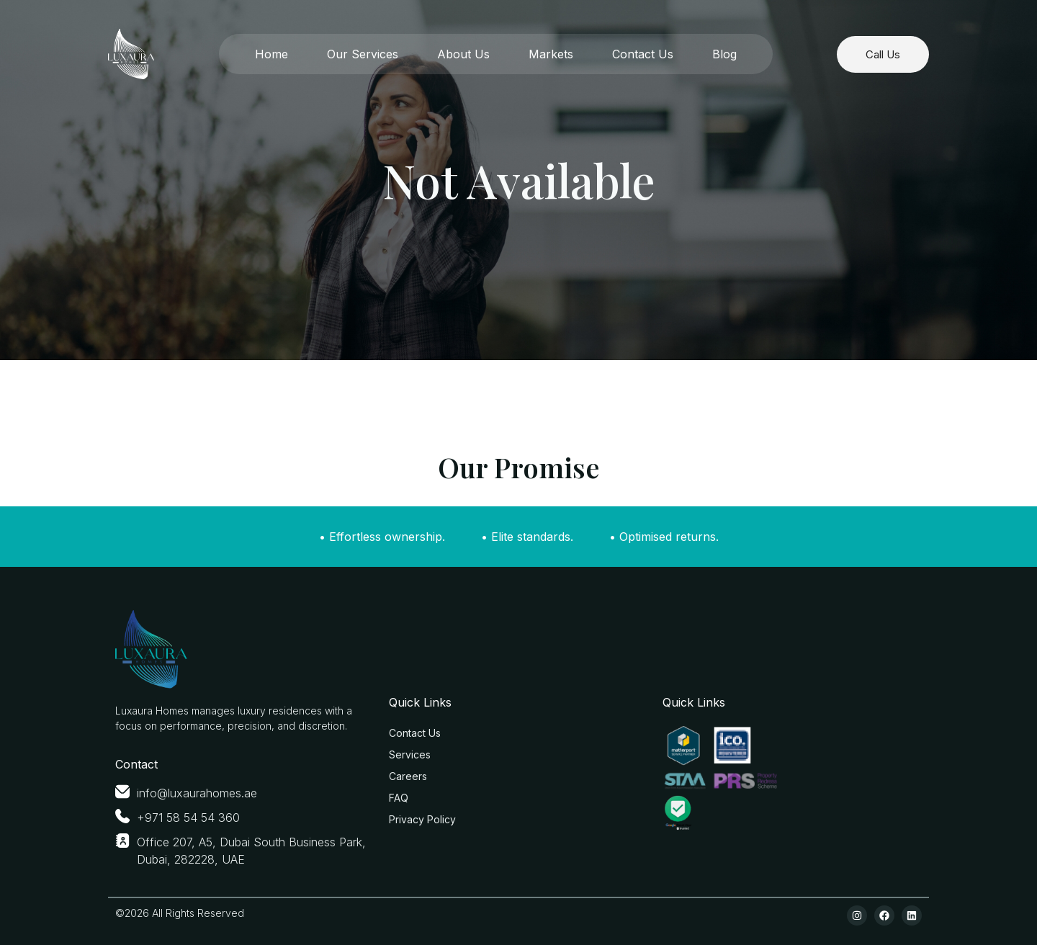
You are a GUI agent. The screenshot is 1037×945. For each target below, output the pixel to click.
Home (271, 54)
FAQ (398, 798)
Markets (551, 54)
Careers (408, 776)
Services (410, 754)
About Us (463, 54)
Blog (724, 54)
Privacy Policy (422, 819)
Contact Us (642, 54)
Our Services (362, 54)
